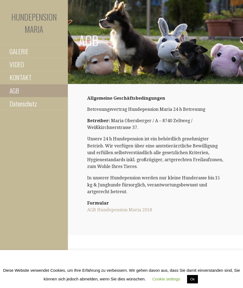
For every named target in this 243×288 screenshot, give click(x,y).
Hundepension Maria (34, 23)
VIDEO (17, 64)
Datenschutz (23, 103)
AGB (14, 90)
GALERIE (19, 51)
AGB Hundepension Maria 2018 (119, 209)
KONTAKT (20, 77)
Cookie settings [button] (166, 279)
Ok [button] (192, 279)
